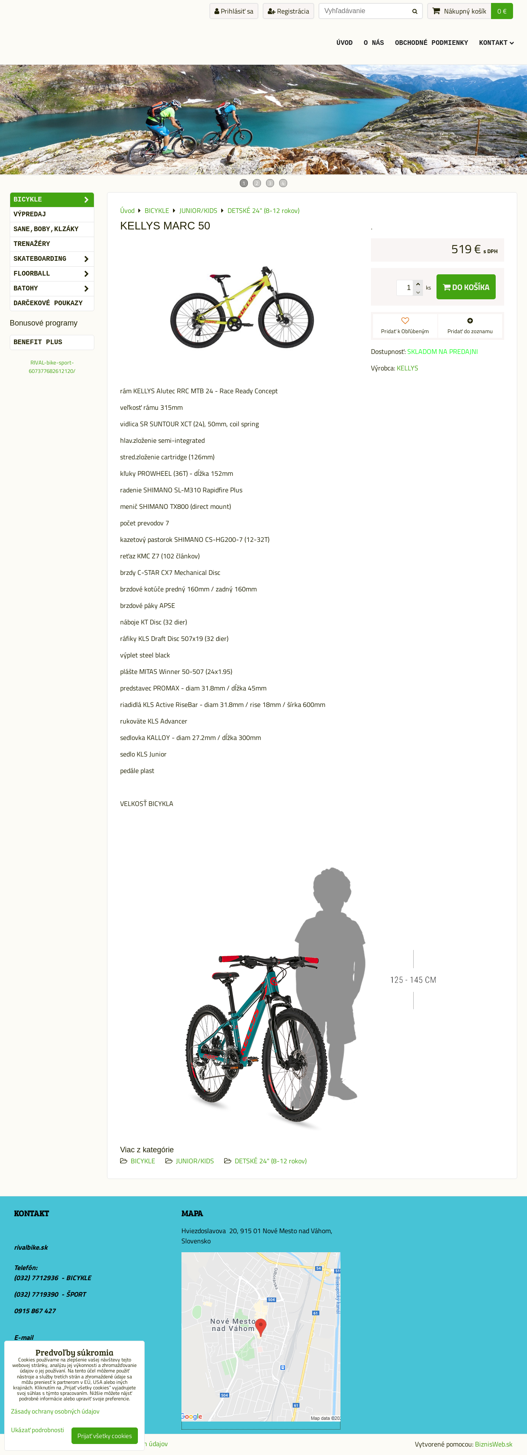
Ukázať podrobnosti (37, 1430)
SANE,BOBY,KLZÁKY (46, 229)
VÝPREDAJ (30, 214)
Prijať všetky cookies (104, 1436)
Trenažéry (32, 244)
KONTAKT (496, 43)
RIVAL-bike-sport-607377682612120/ (52, 366)
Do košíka (466, 287)
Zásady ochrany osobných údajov (55, 1411)
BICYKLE (143, 1161)
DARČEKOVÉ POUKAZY (48, 303)
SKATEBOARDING (54, 259)
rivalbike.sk (30, 1247)
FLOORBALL (54, 274)
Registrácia (288, 11)
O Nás (374, 43)
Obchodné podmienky (431, 43)
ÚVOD (345, 43)
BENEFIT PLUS (38, 342)
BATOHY (54, 289)
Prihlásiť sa (233, 11)
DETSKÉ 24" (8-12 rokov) (271, 1161)
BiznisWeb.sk (494, 1444)
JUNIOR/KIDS (195, 1161)
